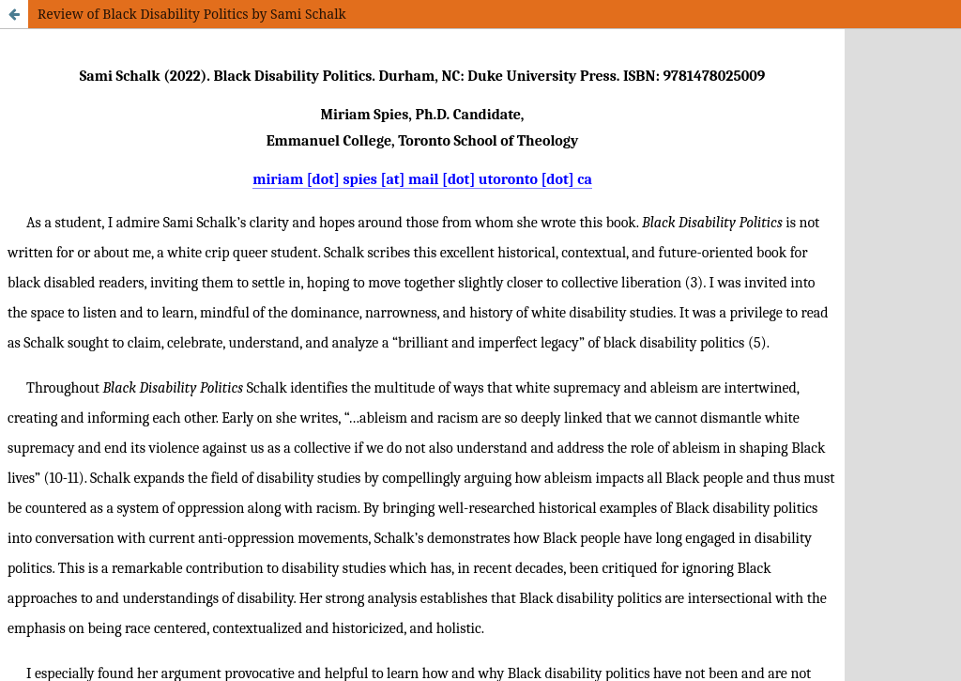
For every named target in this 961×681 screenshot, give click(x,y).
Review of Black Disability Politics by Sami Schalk (192, 14)
